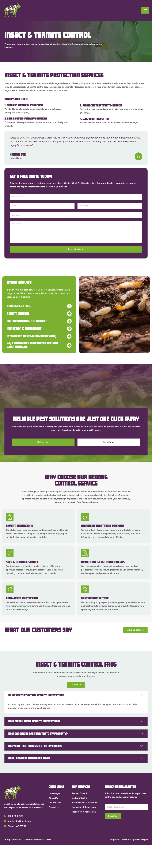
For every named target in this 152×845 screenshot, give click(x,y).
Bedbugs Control (19, 306)
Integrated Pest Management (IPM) (31, 336)
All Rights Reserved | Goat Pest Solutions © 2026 (27, 839)
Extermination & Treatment (27, 321)
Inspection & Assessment (24, 328)
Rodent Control (18, 313)
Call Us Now (43, 442)
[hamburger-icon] (145, 10)
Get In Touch (109, 442)
